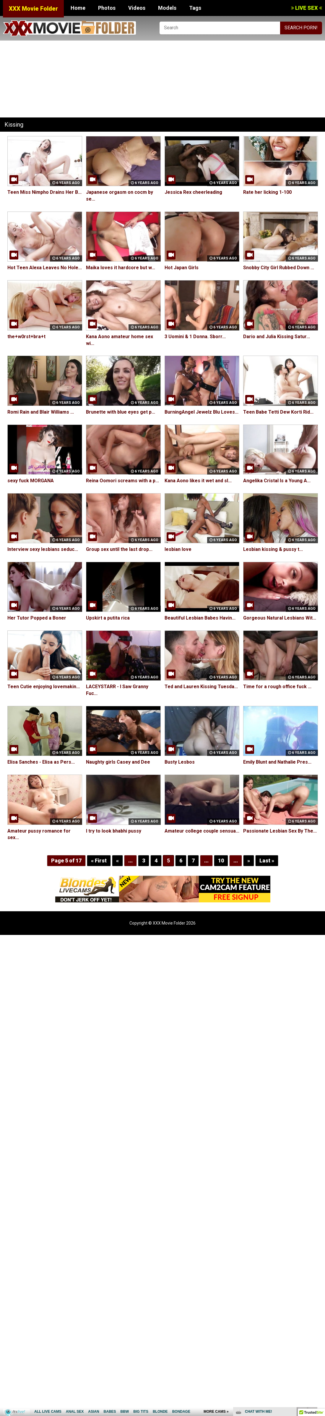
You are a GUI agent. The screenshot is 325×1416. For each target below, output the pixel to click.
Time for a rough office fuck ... (277, 686)
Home (78, 8)
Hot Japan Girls (182, 267)
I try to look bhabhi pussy (113, 831)
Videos (136, 8)
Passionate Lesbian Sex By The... (280, 831)
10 (221, 860)
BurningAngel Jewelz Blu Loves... (201, 412)
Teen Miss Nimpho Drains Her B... (44, 192)
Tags (195, 8)
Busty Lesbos (180, 762)
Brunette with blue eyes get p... (120, 412)
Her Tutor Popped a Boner (36, 618)
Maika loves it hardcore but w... (120, 267)
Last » (266, 860)
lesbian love (178, 549)
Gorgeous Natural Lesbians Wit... (279, 618)
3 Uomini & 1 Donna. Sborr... (195, 336)
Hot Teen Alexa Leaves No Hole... (44, 267)
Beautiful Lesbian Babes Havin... (200, 618)
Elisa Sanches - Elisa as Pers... (41, 762)
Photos (107, 8)
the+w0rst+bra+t (26, 336)
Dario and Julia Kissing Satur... (276, 336)
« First (98, 860)
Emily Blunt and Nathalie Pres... (277, 762)
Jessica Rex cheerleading (193, 192)
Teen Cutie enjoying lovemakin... (43, 686)
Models (167, 8)
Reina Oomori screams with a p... (122, 480)
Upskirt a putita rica (108, 618)
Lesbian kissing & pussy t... (273, 549)
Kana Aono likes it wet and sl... (198, 480)
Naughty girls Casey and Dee (118, 762)
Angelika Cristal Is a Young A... (277, 480)
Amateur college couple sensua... (202, 831)
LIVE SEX (306, 8)
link (320, 1323)
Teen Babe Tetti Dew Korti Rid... (278, 412)
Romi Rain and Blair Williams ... (40, 412)
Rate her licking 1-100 (267, 192)
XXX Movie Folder (33, 8)
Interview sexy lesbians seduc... (42, 549)
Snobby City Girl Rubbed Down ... (278, 267)
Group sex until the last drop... (119, 549)
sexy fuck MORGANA (30, 480)
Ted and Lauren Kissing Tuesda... (201, 686)
